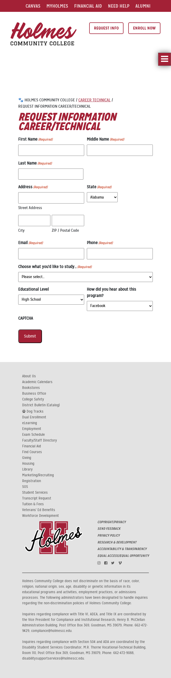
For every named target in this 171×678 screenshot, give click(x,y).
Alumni (142, 6)
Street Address (30, 207)
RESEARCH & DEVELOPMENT (116, 542)
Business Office (34, 393)
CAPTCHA (25, 318)
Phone (100, 243)
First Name (35, 139)
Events (73, 18)
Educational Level (33, 289)
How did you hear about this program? (111, 292)
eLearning (29, 423)
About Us (29, 376)
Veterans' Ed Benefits (38, 510)
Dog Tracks (33, 411)
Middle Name (105, 139)
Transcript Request (36, 498)
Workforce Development (40, 515)
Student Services (35, 492)
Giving (26, 457)
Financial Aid (88, 6)
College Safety (33, 399)
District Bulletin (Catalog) (41, 405)
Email (30, 243)
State (99, 187)
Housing (28, 463)
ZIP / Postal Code (65, 230)
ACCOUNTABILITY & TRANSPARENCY (121, 549)
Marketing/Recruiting (38, 475)
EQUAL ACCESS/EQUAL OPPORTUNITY (123, 556)
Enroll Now (144, 28)
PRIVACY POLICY (108, 535)
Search (97, 18)
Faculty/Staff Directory (39, 440)
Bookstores (31, 387)
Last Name (35, 163)
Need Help (118, 6)
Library (52, 18)
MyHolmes (57, 6)
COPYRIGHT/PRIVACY (111, 522)
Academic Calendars (37, 382)
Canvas (33, 6)
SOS (25, 486)
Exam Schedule (33, 434)
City (21, 230)
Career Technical (94, 100)
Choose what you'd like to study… (55, 267)
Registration (31, 481)
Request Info (106, 28)
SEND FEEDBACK (108, 529)
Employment (31, 428)
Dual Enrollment (34, 417)
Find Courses (32, 452)
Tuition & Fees (33, 504)
